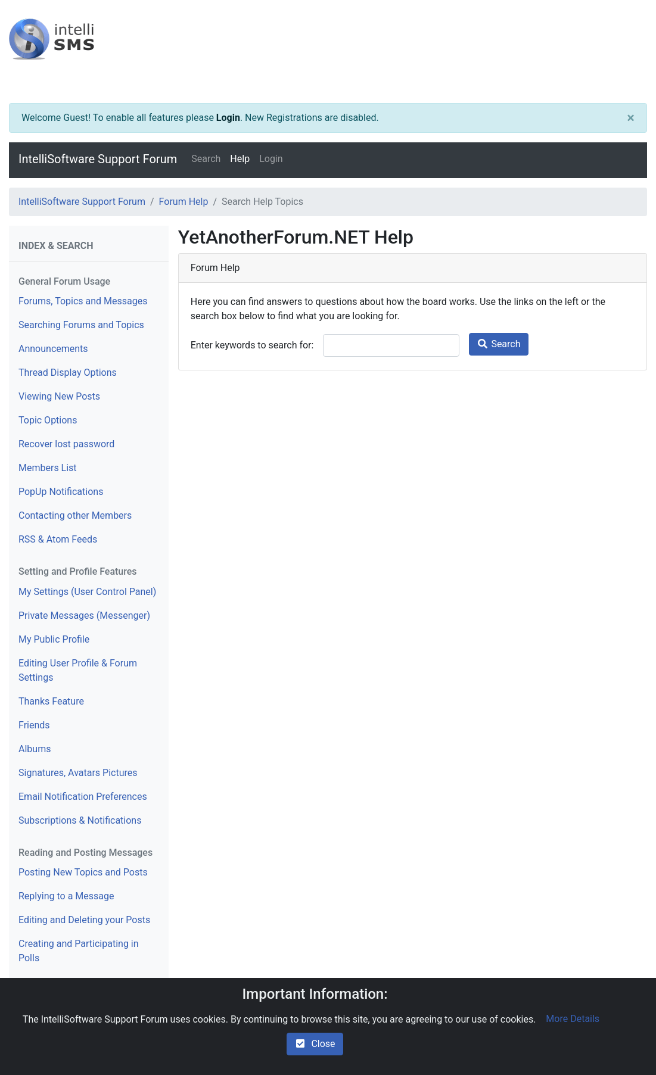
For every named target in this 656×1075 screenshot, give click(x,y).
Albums (34, 749)
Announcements (53, 348)
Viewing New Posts (59, 396)
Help (240, 158)
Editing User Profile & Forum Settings (77, 670)
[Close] (630, 118)
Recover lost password (66, 444)
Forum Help (184, 201)
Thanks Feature (51, 701)
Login (228, 117)
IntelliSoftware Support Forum (97, 159)
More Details (572, 1018)
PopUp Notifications (60, 491)
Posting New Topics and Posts (83, 872)
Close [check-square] (314, 1043)
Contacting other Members (75, 515)
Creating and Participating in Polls (78, 951)
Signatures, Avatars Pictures (78, 772)
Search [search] (498, 344)
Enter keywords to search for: (252, 345)
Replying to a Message (66, 896)
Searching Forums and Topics (81, 325)
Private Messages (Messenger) (84, 615)
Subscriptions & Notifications (79, 820)
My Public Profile (53, 639)
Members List (47, 467)
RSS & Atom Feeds (57, 539)
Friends (34, 725)
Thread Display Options (67, 372)
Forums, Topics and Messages (82, 301)
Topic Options (47, 420)
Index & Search (56, 245)
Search (205, 158)
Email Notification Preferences (82, 796)
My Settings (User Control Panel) (87, 591)
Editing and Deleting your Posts (84, 920)
